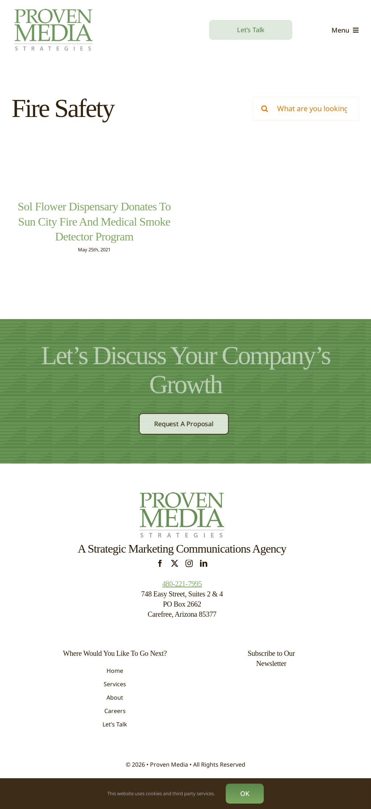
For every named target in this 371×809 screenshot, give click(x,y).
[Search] (265, 109)
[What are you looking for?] (306, 109)
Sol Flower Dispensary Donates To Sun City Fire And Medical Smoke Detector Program (94, 221)
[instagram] (189, 571)
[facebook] (160, 571)
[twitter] (174, 571)
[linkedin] (203, 571)
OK (244, 793)
